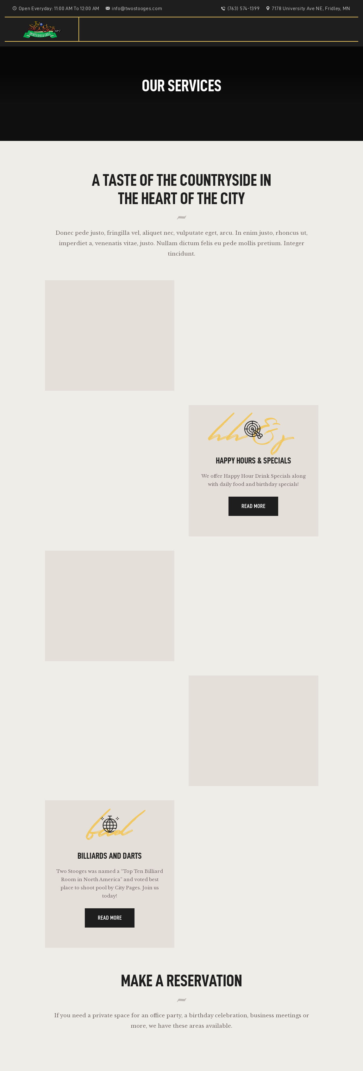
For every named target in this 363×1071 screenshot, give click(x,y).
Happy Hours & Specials (253, 466)
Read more (253, 514)
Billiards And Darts (110, 872)
